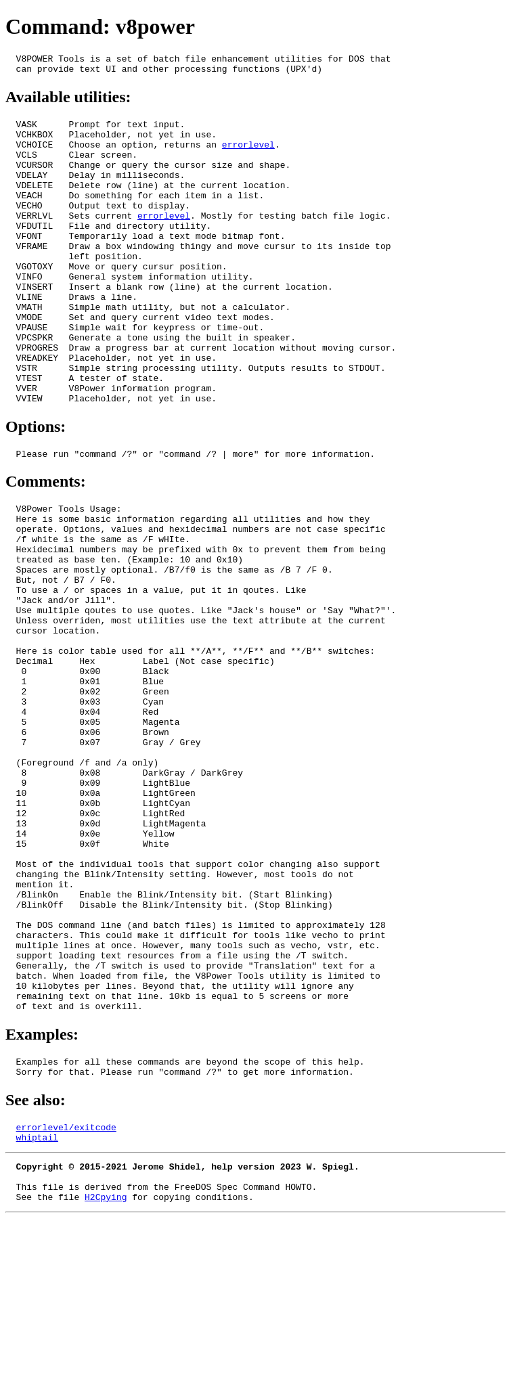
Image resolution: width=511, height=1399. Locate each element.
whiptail (37, 1310)
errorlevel (248, 154)
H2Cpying (106, 1377)
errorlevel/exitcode (66, 1297)
